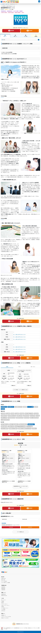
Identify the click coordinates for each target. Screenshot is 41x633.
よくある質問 (3, 609)
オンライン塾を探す (4, 581)
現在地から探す (3, 578)
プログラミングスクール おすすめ (6, 616)
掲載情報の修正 (3, 594)
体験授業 (11, 30)
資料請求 (29, 30)
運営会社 (2, 602)
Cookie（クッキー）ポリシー (5, 605)
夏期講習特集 (3, 588)
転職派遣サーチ (3, 615)
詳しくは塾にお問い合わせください (19, 334)
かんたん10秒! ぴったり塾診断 (5, 582)
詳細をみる (13, 385)
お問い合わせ (3, 610)
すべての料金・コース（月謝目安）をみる (20, 389)
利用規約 (2, 606)
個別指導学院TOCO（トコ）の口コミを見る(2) (20, 487)
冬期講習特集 (3, 589)
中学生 (19, 366)
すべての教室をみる (20, 531)
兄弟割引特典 (4, 48)
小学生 (7, 366)
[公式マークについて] (2, 9)
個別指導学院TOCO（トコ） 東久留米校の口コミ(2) (8, 482)
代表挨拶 (2, 601)
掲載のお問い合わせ (4, 595)
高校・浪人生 (33, 366)
